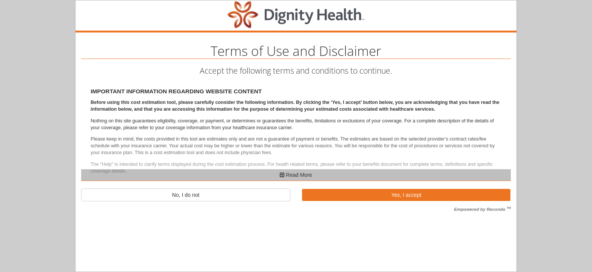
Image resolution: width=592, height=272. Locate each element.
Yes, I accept (406, 195)
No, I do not (185, 195)
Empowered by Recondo (482, 209)
